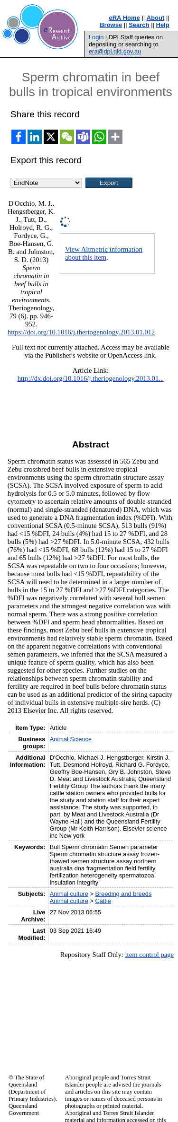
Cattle (103, 900)
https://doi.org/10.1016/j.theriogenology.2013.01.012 (81, 332)
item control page (149, 954)
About (156, 17)
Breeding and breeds (123, 893)
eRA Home (124, 17)
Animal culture (69, 893)
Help (162, 24)
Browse (111, 24)
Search (139, 24)
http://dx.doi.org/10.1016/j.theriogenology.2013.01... (91, 378)
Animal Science (71, 739)
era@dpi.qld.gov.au (115, 51)
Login (96, 37)
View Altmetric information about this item (103, 253)
